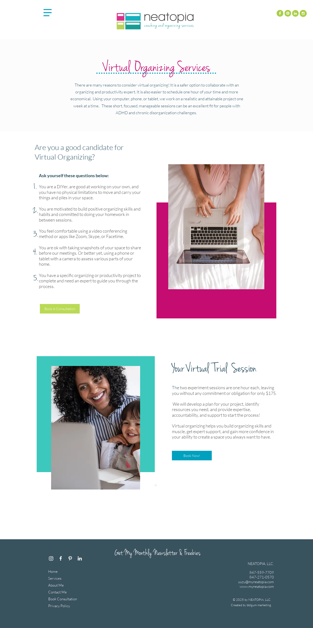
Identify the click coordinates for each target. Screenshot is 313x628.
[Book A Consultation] (60, 309)
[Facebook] (61, 558)
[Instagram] (51, 558)
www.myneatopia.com (257, 586)
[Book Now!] (192, 455)
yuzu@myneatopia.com (256, 581)
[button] (48, 12)
